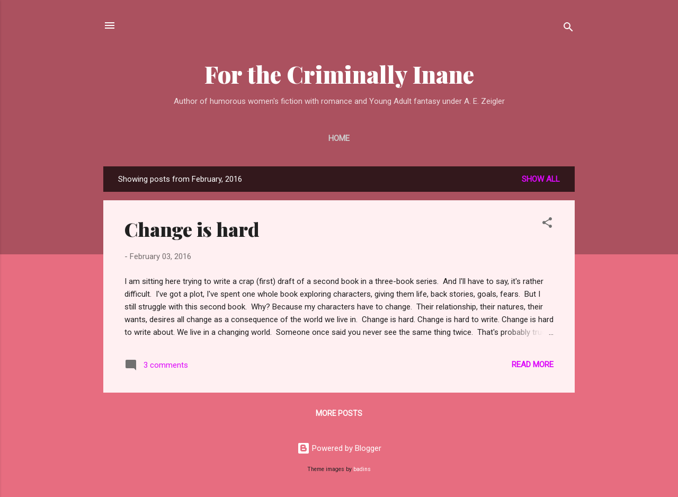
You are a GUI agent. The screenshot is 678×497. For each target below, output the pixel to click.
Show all (541, 179)
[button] (547, 224)
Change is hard (192, 229)
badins (362, 469)
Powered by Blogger (339, 448)
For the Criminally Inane (339, 74)
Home (339, 138)
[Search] (568, 29)
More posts (339, 413)
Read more (533, 364)
